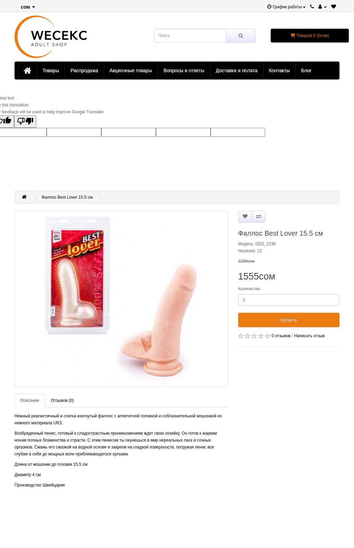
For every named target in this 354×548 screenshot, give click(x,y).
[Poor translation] (25, 121)
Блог (306, 70)
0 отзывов (280, 335)
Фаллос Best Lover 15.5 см (67, 197)
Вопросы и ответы (184, 70)
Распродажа (84, 70)
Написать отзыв (309, 335)
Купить (289, 320)
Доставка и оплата (237, 70)
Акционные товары (131, 70)
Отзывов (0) (62, 400)
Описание (29, 400)
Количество (249, 288)
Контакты (279, 70)
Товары (51, 70)
